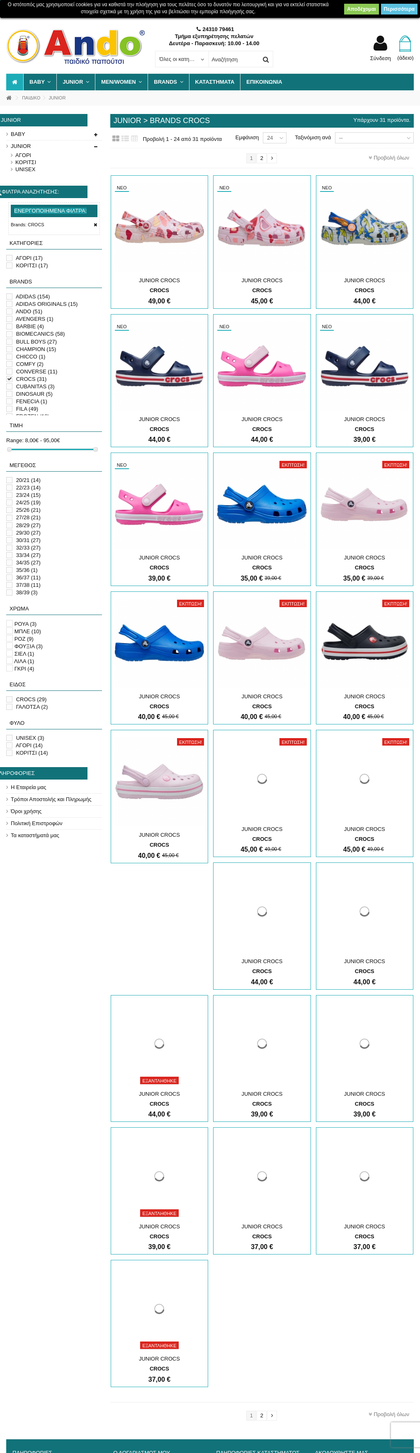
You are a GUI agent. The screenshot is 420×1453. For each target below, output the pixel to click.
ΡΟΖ (24, 639)
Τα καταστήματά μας (35, 835)
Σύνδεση (380, 58)
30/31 (28, 540)
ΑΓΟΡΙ (23, 155)
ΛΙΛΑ (24, 661)
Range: (15, 440)
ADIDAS (33, 296)
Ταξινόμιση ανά (313, 137)
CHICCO (31, 357)
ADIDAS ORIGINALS (47, 304)
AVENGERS (34, 319)
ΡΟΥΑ (26, 624)
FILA (27, 409)
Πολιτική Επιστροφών (37, 823)
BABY (18, 134)
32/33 (28, 548)
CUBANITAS (35, 386)
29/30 (28, 533)
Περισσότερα (399, 9)
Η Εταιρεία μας (28, 787)
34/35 (28, 562)
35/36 (27, 570)
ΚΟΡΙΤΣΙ (25, 162)
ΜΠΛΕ (28, 631)
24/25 (28, 502)
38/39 (27, 592)
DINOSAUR (34, 394)
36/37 (28, 577)
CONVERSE (37, 371)
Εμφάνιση (247, 137)
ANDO (29, 311)
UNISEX (25, 169)
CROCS (31, 379)
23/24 (28, 495)
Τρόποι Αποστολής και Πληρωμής (51, 799)
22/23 (28, 487)
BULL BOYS (36, 342)
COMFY (30, 364)
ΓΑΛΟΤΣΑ (32, 707)
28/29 (28, 525)
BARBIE (30, 326)
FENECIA (31, 401)
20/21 (28, 480)
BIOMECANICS (40, 334)
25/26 (28, 510)
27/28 (28, 517)
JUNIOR (21, 146)
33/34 (28, 555)
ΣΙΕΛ (24, 654)
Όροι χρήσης (26, 811)
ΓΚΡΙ (24, 669)
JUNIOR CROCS (159, 280)
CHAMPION (36, 349)
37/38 (28, 585)
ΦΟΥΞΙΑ (29, 646)
